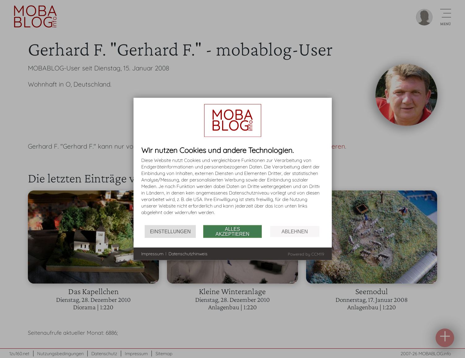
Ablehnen (295, 231)
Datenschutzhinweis (188, 253)
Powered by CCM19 (306, 254)
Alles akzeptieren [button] (232, 231)
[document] (232, 185)
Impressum (152, 253)
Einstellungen (170, 231)
